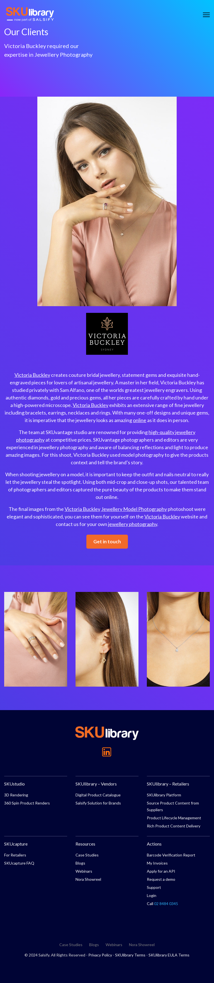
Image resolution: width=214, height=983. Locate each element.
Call (162, 903)
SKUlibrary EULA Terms (169, 955)
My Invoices (157, 863)
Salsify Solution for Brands (98, 803)
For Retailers (15, 855)
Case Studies (87, 855)
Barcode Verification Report (171, 855)
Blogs (80, 863)
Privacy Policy (100, 955)
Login (151, 895)
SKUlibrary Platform (164, 794)
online (139, 420)
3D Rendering (16, 794)
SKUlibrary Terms (130, 955)
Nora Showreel (88, 879)
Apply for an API (161, 871)
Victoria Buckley (32, 375)
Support (154, 887)
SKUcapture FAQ (19, 863)
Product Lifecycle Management (174, 817)
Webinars (84, 871)
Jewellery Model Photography (134, 509)
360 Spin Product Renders (27, 803)
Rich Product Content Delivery (173, 825)
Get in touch (107, 541)
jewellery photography (132, 524)
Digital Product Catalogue (98, 794)
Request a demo (161, 879)
